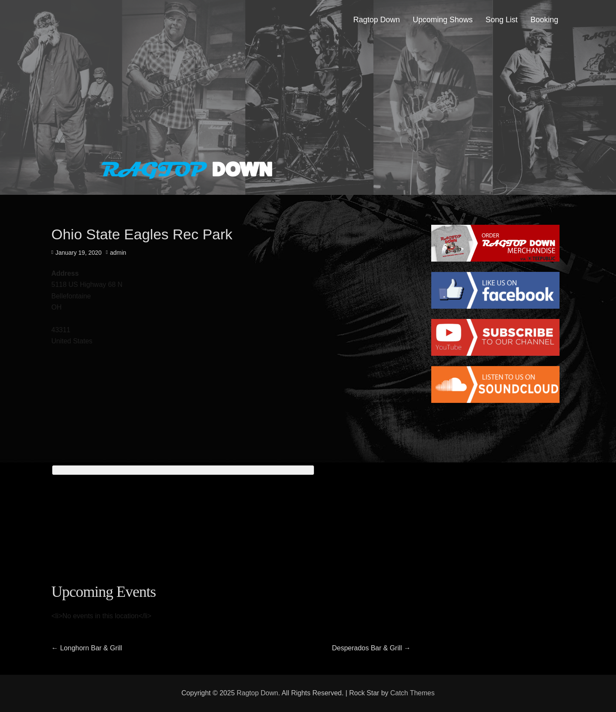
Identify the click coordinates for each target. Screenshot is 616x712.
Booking (544, 19)
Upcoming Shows (443, 19)
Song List (502, 19)
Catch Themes (412, 693)
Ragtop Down (376, 19)
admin (118, 252)
